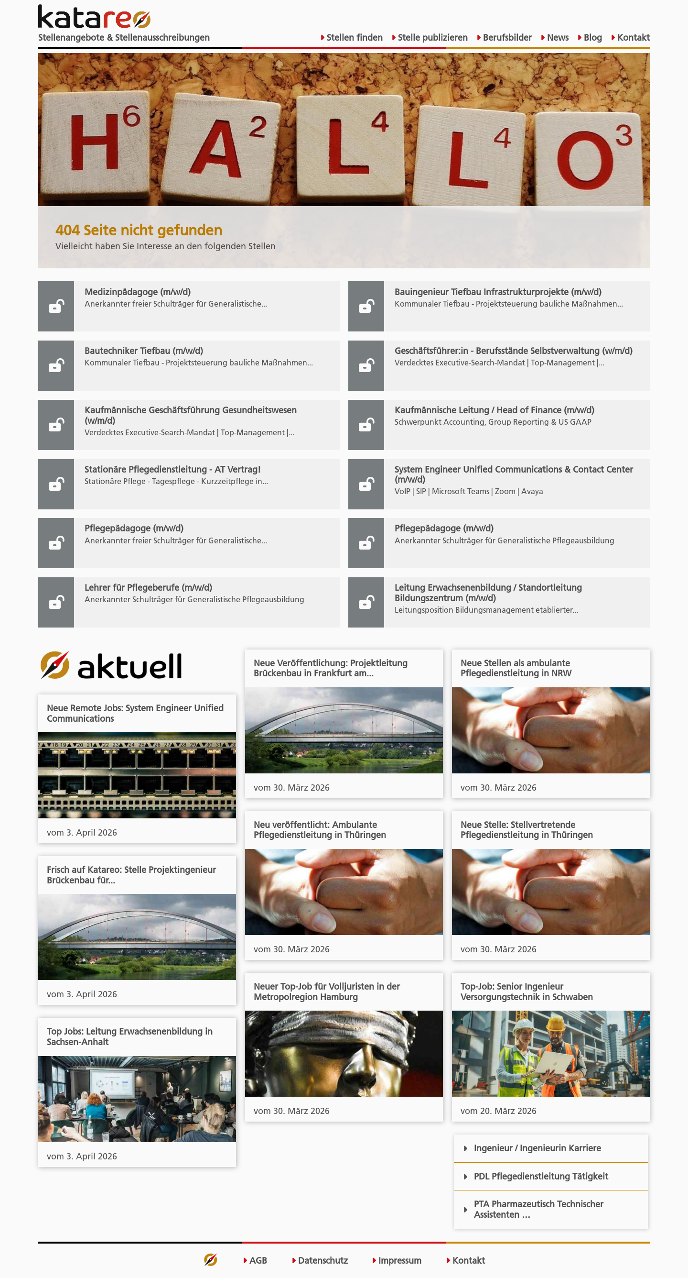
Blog (591, 37)
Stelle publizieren (432, 37)
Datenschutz (319, 1261)
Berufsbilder (506, 37)
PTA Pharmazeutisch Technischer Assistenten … (533, 1209)
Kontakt (632, 37)
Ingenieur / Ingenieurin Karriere (532, 1148)
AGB (255, 1261)
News (557, 37)
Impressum (396, 1261)
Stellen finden (353, 37)
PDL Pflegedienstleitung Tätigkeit (535, 1176)
